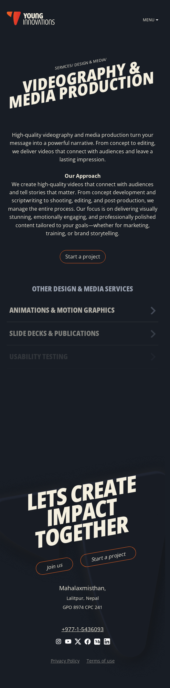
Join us (54, 566)
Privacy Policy (65, 661)
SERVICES (63, 67)
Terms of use (101, 661)
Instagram (58, 641)
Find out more (82, 310)
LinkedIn (107, 641)
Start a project (82, 256)
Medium (97, 641)
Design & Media (89, 62)
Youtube (68, 641)
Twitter (78, 641)
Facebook (87, 641)
